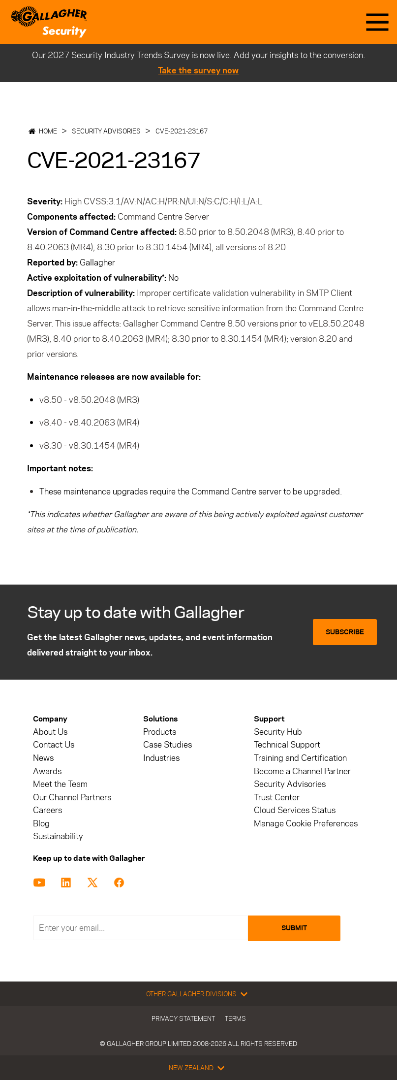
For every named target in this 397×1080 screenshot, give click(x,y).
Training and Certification (300, 758)
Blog (41, 823)
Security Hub (278, 732)
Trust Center (277, 797)
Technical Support (287, 745)
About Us (50, 732)
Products (159, 732)
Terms (235, 1018)
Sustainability (58, 836)
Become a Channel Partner (302, 771)
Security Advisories (106, 131)
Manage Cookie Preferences (306, 823)
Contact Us (53, 745)
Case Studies (167, 745)
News (43, 758)
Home (48, 131)
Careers (47, 810)
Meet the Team (60, 784)
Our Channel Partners (72, 797)
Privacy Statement (183, 1018)
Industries (161, 758)
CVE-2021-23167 (181, 131)
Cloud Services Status (295, 810)
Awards (47, 771)
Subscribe (345, 632)
